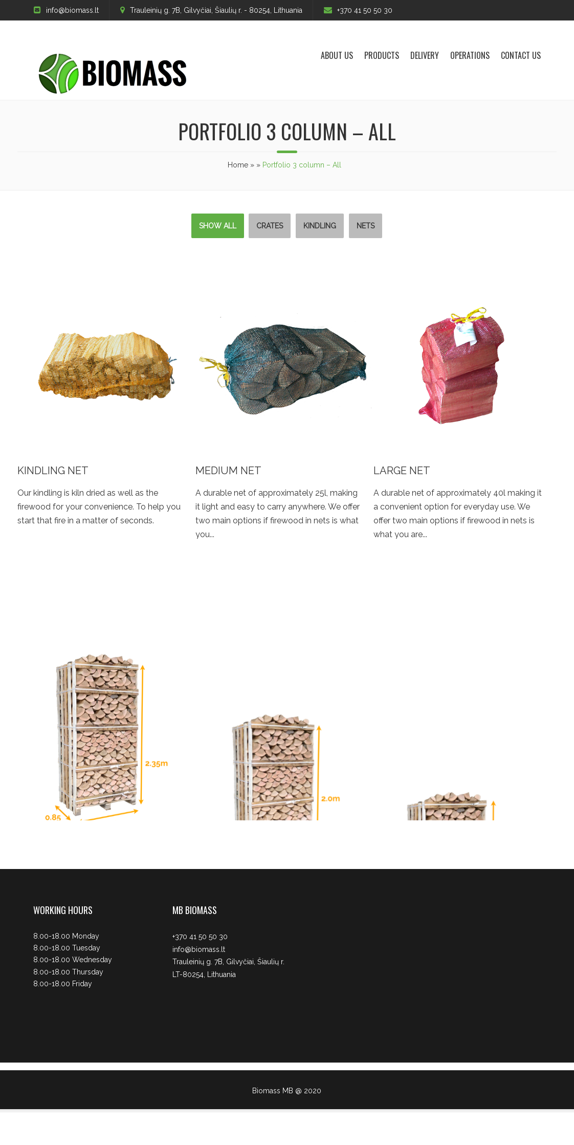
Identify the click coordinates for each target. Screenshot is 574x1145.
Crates (269, 226)
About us (337, 55)
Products (381, 55)
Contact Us (521, 55)
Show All (217, 226)
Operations (470, 55)
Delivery (424, 55)
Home (238, 165)
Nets (365, 226)
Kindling (319, 226)
